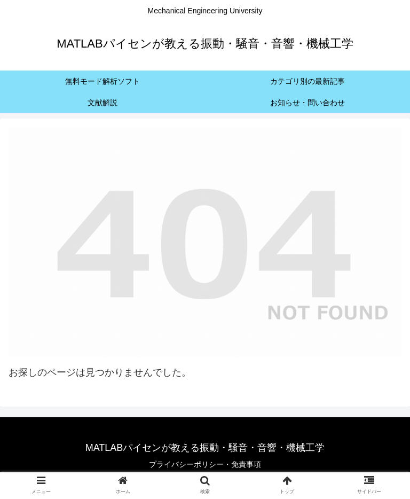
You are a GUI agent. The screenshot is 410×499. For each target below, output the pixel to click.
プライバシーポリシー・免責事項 (205, 464)
